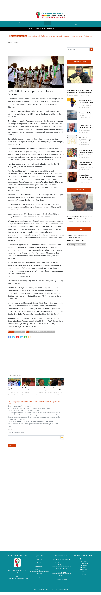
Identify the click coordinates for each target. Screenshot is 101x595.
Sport (47, 23)
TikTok (84, 572)
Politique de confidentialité (61, 559)
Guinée (18, 23)
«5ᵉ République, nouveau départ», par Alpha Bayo (86, 177)
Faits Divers (76, 23)
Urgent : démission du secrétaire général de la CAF (42, 390)
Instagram (84, 563)
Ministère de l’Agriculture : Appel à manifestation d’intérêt (86, 140)
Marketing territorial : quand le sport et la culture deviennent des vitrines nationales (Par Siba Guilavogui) (80, 92)
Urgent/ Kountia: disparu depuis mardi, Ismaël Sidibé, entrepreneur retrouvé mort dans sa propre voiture (47, 36)
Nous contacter (61, 572)
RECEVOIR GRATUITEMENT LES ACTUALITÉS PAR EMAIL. (77, 236)
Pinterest (83, 570)
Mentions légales (61, 568)
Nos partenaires (62, 579)
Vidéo (30, 28)
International (28, 23)
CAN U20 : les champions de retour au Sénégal (42, 331)
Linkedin (83, 565)
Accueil (11, 23)
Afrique (17, 331)
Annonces (84, 23)
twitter (84, 561)
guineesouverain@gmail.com (18, 579)
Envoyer (11, 446)
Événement (50, 28)
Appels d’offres (39, 556)
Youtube (83, 567)
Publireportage (57, 23)
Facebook (83, 559)
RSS (84, 574)
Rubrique (39, 23)
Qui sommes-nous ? (61, 556)
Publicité (61, 575)
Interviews (68, 23)
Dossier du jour (40, 28)
